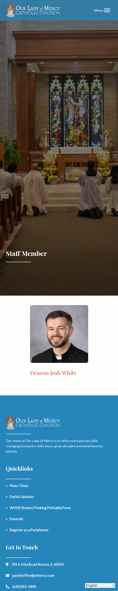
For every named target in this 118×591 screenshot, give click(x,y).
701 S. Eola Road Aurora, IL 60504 (37, 564)
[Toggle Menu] (107, 10)
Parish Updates (22, 497)
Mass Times (19, 485)
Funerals (16, 519)
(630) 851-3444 (24, 586)
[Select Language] (100, 585)
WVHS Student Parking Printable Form (40, 508)
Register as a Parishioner (29, 530)
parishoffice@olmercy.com (33, 575)
